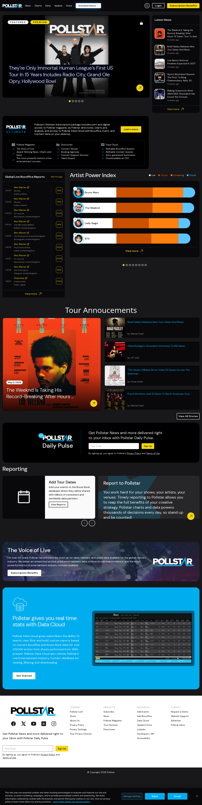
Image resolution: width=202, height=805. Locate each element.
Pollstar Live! (76, 736)
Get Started (24, 700)
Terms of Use (153, 477)
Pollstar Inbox (178, 749)
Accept (177, 796)
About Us (75, 744)
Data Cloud (143, 744)
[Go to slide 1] (70, 125)
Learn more (131, 153)
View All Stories (188, 440)
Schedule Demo (88, 5)
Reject (155, 796)
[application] (134, 239)
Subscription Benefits (183, 5)
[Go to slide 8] (146, 289)
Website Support (180, 740)
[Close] (196, 796)
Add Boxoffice (144, 740)
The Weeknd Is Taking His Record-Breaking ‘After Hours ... (40, 417)
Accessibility (143, 762)
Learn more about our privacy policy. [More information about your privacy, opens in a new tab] (71, 801)
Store (73, 740)
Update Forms (144, 749)
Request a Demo (179, 736)
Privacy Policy (134, 477)
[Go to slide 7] (142, 289)
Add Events (143, 736)
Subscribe (109, 736)
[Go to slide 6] (139, 289)
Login (158, 5)
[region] (101, 796)
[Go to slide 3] (76, 125)
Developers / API (145, 758)
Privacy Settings (78, 753)
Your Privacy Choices (81, 758)
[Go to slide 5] (82, 125)
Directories (109, 753)
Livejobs (141, 753)
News (106, 740)
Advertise (176, 744)
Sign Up (148, 470)
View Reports (58, 528)
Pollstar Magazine (113, 744)
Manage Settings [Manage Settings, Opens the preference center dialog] (132, 796)
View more (176, 133)
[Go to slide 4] (79, 125)
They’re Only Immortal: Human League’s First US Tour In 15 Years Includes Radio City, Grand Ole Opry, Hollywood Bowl (61, 99)
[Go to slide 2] (73, 125)
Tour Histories (111, 749)
